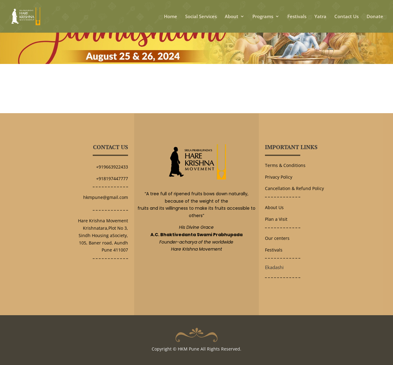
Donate (375, 16)
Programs (262, 16)
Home (170, 16)
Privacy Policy (278, 177)
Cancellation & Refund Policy (294, 188)
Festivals (296, 16)
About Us (274, 207)
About (231, 16)
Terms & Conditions (285, 165)
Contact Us (346, 16)
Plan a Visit (276, 219)
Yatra (320, 16)
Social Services (201, 16)
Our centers (277, 238)
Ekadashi (274, 267)
